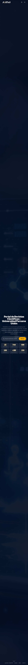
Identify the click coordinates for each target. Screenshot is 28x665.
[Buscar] (11, 338)
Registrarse (22, 2)
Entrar (24, 2)
